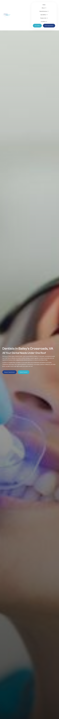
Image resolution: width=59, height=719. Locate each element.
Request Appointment (9, 372)
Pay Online (37, 25)
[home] (6, 15)
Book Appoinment (49, 25)
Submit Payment (23, 372)
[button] (44, 8)
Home (44, 4)
